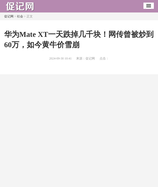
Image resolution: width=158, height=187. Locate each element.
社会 (20, 16)
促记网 (9, 16)
